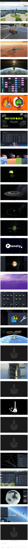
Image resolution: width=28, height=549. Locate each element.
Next (5, 543)
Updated (26, 4)
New (23, 4)
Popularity (21, 4)
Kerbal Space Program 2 (12, 0)
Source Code (2, 547)
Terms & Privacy (8, 547)
